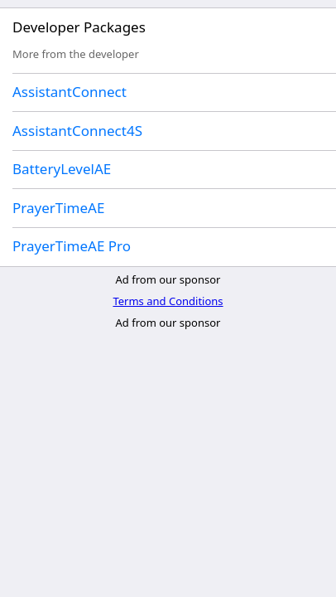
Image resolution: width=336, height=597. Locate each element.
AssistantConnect (69, 91)
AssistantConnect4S (77, 130)
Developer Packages (79, 26)
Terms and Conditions (168, 301)
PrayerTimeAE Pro (71, 245)
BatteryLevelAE (61, 168)
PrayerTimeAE (58, 207)
